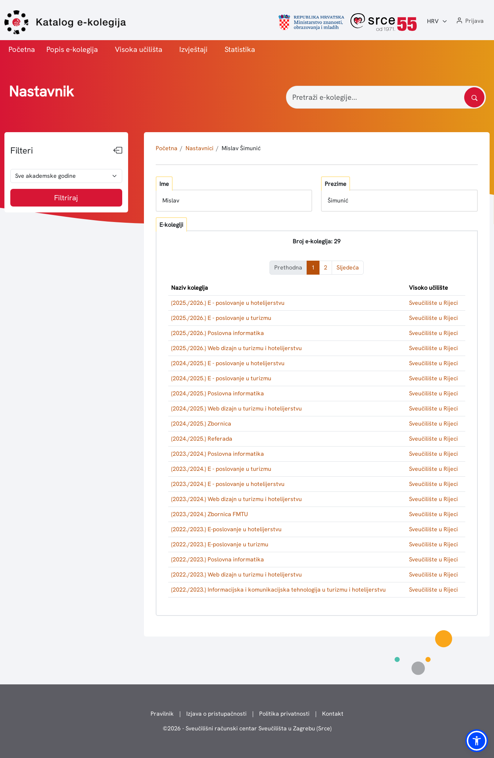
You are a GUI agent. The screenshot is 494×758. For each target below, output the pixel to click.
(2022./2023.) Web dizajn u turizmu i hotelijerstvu (236, 574)
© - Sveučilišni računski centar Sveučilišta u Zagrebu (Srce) (247, 728)
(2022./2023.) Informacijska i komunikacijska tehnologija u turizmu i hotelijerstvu (278, 589)
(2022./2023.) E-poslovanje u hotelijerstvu (226, 529)
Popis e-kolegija (72, 49)
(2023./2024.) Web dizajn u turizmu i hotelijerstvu (236, 499)
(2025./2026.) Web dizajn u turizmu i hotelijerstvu (236, 348)
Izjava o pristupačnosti (216, 714)
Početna (21, 49)
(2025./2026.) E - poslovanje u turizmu (221, 318)
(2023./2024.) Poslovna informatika (217, 454)
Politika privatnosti (284, 714)
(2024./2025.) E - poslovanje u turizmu (221, 378)
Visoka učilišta (138, 49)
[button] (469, 21)
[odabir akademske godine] (66, 176)
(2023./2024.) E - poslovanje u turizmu (221, 469)
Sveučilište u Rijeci (433, 303)
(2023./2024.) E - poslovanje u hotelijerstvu (228, 484)
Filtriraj (66, 197)
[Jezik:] (437, 21)
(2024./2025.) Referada (201, 439)
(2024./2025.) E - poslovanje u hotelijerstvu (228, 363)
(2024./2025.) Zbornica (201, 423)
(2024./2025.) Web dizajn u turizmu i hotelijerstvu (236, 408)
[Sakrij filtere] (117, 150)
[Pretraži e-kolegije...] (386, 97)
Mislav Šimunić (241, 148)
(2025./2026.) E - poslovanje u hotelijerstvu (228, 303)
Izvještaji (193, 49)
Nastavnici (200, 148)
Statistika (240, 49)
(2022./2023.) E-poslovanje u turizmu (219, 544)
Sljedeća (347, 267)
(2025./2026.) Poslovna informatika (217, 333)
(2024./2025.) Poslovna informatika (217, 393)
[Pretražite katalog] (474, 97)
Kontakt (332, 714)
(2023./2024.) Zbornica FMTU (209, 514)
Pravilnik (162, 714)
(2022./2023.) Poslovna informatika (217, 559)
